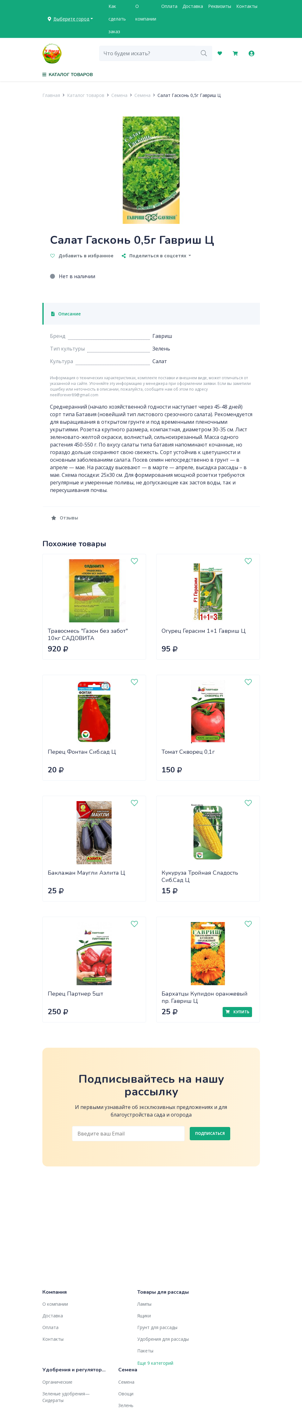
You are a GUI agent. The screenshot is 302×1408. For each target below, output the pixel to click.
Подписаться (210, 1133)
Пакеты (145, 1351)
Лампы (144, 1304)
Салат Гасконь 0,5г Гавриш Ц (189, 95)
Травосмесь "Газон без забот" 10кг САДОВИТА (88, 634)
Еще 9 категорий (155, 1363)
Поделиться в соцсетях (155, 256)
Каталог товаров (85, 95)
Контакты (246, 6)
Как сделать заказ (117, 18)
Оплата (169, 6)
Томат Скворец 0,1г (188, 752)
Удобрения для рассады (163, 1339)
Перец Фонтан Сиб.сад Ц (82, 752)
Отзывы (64, 518)
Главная (51, 95)
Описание (66, 314)
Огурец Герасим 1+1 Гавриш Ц (204, 631)
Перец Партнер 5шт (75, 994)
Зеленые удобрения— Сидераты (66, 1397)
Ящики (144, 1316)
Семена (119, 95)
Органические (57, 1382)
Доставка (192, 6)
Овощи (125, 1394)
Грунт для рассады (157, 1327)
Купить (237, 1012)
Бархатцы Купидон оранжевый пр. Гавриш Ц (205, 997)
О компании (145, 12)
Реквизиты (219, 6)
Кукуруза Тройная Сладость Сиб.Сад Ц (200, 876)
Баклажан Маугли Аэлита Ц (86, 873)
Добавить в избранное (82, 256)
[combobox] (147, 53)
